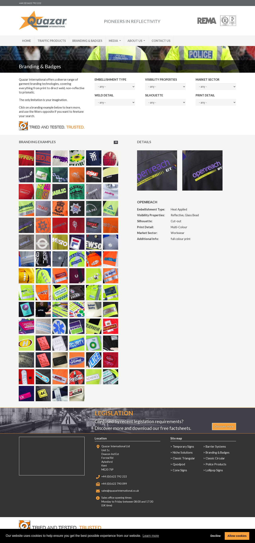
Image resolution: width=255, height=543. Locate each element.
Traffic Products (51, 40)
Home (26, 40)
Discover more (224, 426)
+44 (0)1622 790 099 (114, 483)
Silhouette (154, 95)
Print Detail (205, 95)
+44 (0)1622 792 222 (30, 3)
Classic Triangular (184, 458)
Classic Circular (215, 458)
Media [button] (114, 40)
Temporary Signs (183, 446)
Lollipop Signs (214, 470)
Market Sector (207, 79)
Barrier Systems (216, 446)
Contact (161, 40)
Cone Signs (180, 470)
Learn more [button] (151, 535)
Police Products (216, 464)
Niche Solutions (183, 452)
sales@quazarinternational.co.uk (120, 490)
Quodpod (179, 464)
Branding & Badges (218, 452)
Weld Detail (104, 95)
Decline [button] (215, 535)
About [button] (135, 40)
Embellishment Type (110, 79)
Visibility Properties (161, 79)
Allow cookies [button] (237, 535)
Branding (87, 40)
